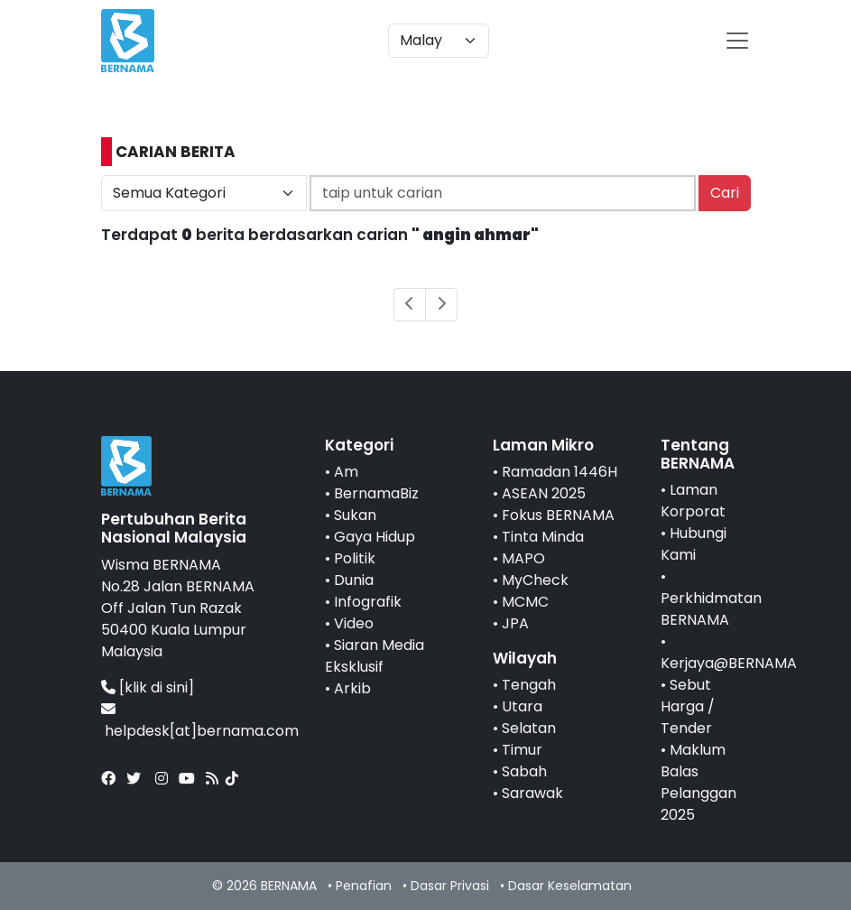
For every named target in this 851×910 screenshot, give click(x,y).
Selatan (529, 728)
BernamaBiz (376, 493)
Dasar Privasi (450, 886)
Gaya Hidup (374, 536)
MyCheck (535, 580)
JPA (515, 623)
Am (346, 471)
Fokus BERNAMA (558, 515)
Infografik (368, 601)
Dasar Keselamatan (570, 886)
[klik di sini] (156, 687)
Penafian (364, 886)
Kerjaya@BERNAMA (729, 663)
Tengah (529, 684)
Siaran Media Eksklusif (374, 656)
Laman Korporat (693, 500)
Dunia (354, 580)
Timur (522, 749)
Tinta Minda (543, 536)
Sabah (524, 771)
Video (354, 623)
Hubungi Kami (693, 544)
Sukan (355, 515)
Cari (724, 192)
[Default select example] (438, 40)
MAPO (523, 558)
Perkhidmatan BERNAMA (711, 609)
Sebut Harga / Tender (688, 706)
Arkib (352, 688)
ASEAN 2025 (544, 493)
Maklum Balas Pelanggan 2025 (698, 782)
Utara (522, 706)
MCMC (525, 601)
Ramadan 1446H (559, 471)
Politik (354, 558)
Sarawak (532, 793)
